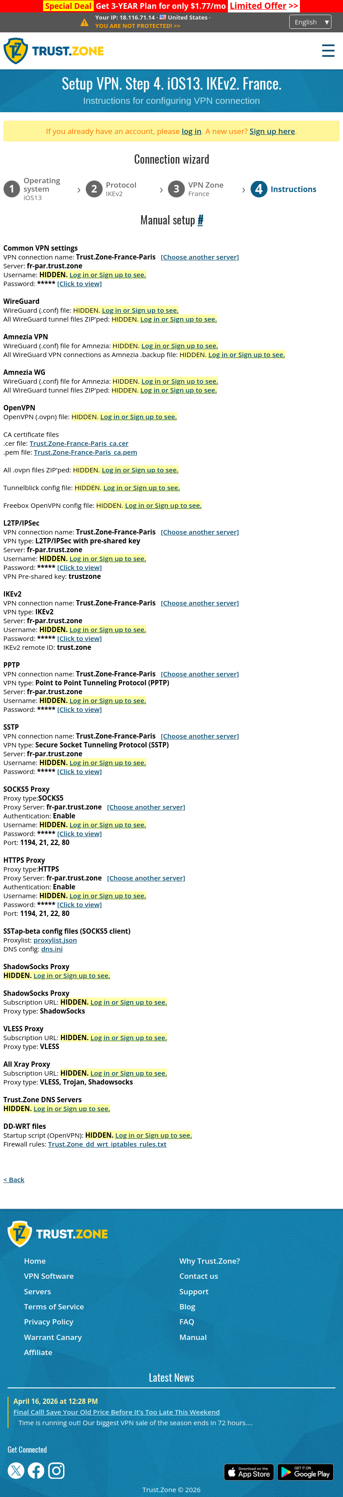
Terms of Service (54, 1306)
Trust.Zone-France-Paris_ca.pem (85, 452)
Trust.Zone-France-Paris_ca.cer (78, 443)
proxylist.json (55, 939)
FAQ (187, 1321)
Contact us (198, 1276)
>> (264, 6)
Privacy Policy (48, 1321)
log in (192, 131)
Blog (187, 1306)
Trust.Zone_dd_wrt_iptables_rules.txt (107, 1143)
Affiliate (38, 1352)
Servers (37, 1291)
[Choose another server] (200, 256)
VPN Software (49, 1276)
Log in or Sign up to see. (107, 274)
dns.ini (52, 948)
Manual (193, 1337)
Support (194, 1291)
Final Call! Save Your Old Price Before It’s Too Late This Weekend (116, 1411)
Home (35, 1261)
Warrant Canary (53, 1337)
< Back (14, 1179)
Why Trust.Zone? (209, 1261)
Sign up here (272, 131)
